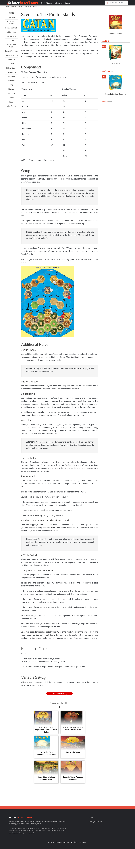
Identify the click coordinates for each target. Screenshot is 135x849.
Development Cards (11, 46)
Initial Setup (11, 32)
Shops (67, 3)
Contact (91, 817)
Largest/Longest (11, 51)
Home (7, 7)
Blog (42, 3)
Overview (11, 17)
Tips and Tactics (11, 55)
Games (49, 3)
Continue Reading (59, 693)
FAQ (11, 85)
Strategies (11, 60)
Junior (11, 64)
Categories (58, 3)
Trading (11, 41)
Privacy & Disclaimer (95, 822)
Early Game (11, 36)
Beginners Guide (11, 28)
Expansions (11, 72)
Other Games (11, 106)
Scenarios (11, 77)
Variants (11, 81)
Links (11, 102)
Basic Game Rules (11, 23)
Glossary (11, 89)
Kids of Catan (11, 68)
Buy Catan (11, 94)
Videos (11, 98)
